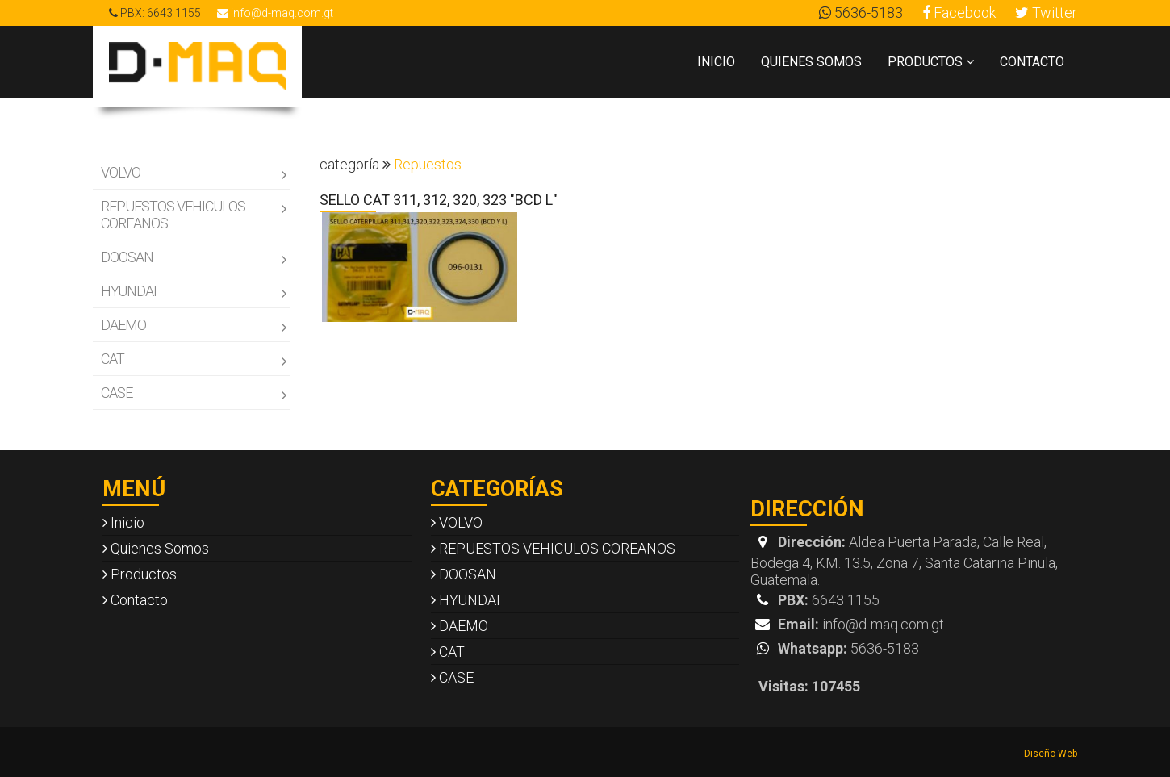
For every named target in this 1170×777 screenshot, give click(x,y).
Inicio (716, 61)
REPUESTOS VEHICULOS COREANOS (193, 215)
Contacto (1032, 61)
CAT (193, 359)
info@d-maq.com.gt (275, 12)
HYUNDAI (193, 291)
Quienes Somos (811, 61)
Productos (931, 61)
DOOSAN (193, 258)
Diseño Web (1050, 753)
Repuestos (428, 164)
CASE (193, 393)
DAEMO (193, 325)
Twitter (1046, 12)
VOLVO (193, 173)
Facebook (959, 12)
